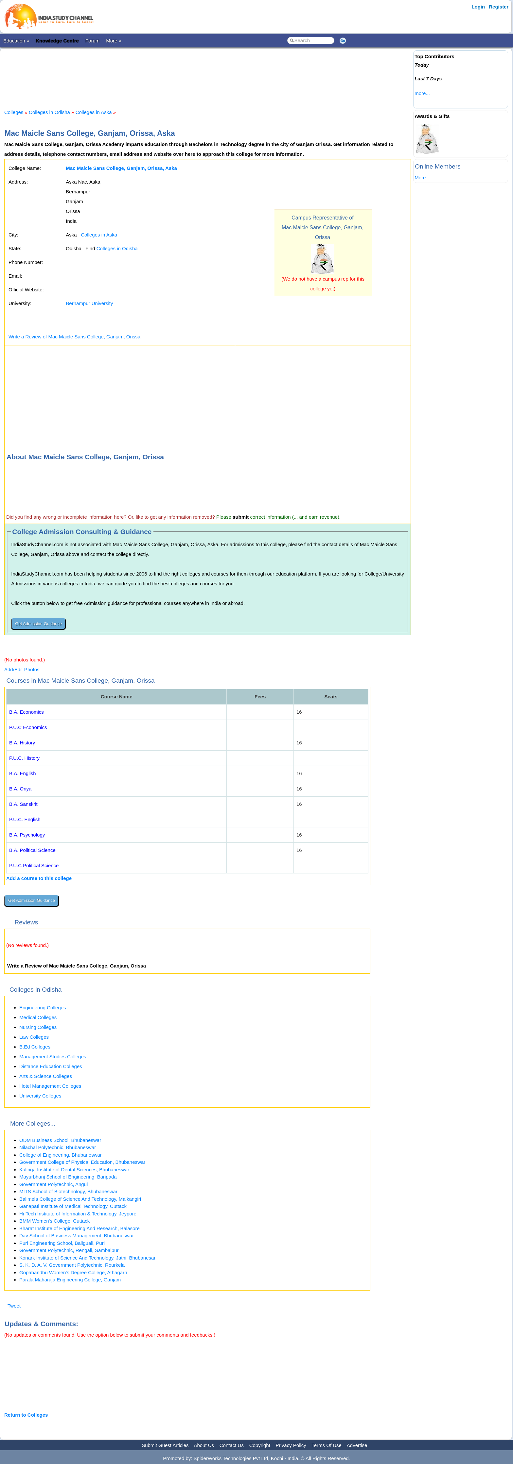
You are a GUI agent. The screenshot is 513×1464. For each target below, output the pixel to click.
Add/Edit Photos (22, 669)
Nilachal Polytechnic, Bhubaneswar (57, 1147)
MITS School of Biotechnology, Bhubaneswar (68, 1191)
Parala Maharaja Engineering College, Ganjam (70, 1279)
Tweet (14, 1306)
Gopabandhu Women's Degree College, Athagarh (73, 1272)
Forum (92, 40)
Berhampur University (89, 303)
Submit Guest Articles (165, 1445)
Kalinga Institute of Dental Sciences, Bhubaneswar (74, 1169)
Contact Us (232, 1445)
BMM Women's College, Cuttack (54, 1221)
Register (498, 6)
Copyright (259, 1445)
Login (478, 6)
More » (113, 40)
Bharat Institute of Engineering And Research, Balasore (79, 1228)
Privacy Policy (291, 1445)
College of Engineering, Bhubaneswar (60, 1155)
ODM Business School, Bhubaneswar (60, 1140)
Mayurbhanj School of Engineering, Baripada (68, 1176)
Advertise (357, 1445)
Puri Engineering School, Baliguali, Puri (62, 1243)
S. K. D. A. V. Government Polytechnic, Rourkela (72, 1265)
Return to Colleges (26, 1415)
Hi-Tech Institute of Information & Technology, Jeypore (77, 1213)
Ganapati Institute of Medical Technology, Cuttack (73, 1206)
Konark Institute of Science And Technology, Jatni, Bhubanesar (87, 1258)
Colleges (13, 112)
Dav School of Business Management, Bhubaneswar (76, 1235)
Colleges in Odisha (49, 112)
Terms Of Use (326, 1445)
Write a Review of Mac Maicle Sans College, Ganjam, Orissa (74, 336)
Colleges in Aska (94, 112)
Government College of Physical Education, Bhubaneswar (82, 1162)
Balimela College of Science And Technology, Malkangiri (80, 1199)
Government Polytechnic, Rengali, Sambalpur (69, 1250)
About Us (204, 1445)
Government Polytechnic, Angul (53, 1184)
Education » (16, 40)
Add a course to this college (39, 878)
